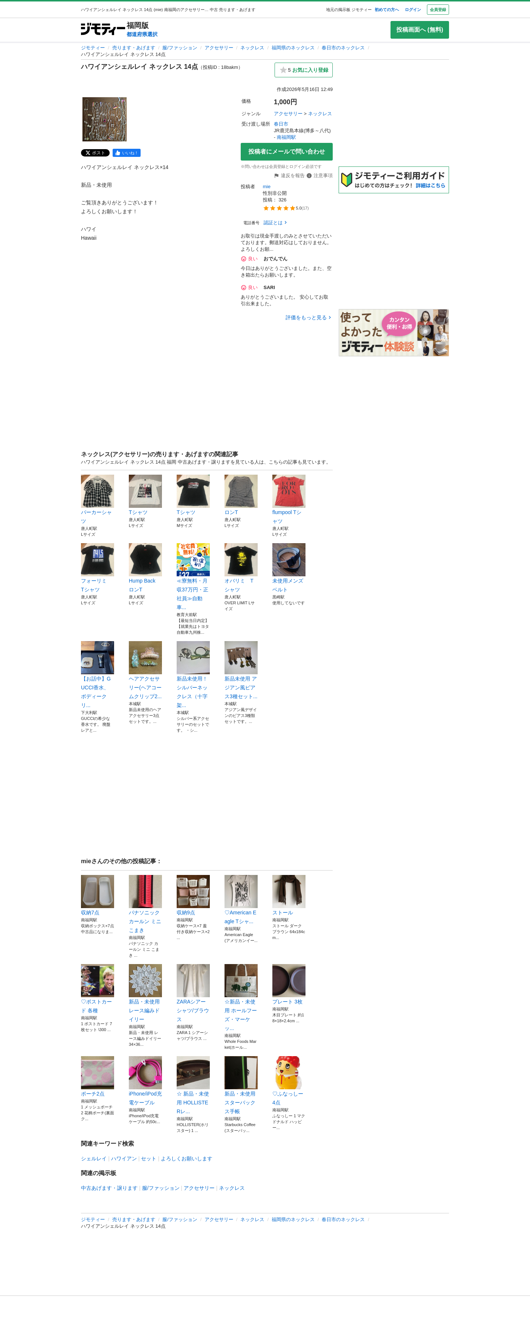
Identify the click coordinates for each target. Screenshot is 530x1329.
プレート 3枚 (288, 984)
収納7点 (97, 895)
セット (148, 1158)
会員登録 (438, 9)
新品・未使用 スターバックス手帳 (241, 1085)
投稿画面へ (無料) (419, 30)
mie (267, 186)
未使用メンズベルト (288, 568)
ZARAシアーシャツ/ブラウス (193, 993)
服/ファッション (179, 47)
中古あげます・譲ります (109, 1188)
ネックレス (252, 47)
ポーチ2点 (97, 1076)
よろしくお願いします (186, 1158)
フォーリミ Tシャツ (97, 568)
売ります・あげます (133, 47)
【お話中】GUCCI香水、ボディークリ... (97, 674)
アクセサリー (219, 47)
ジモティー (93, 47)
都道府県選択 (142, 34)
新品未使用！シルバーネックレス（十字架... (193, 674)
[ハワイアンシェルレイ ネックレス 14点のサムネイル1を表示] (104, 119)
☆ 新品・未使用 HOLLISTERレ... (193, 1085)
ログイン (413, 9)
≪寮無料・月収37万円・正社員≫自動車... (193, 576)
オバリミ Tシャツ (241, 568)
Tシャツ (145, 495)
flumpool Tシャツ (288, 499)
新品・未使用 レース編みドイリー (145, 993)
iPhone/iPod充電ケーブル (145, 1080)
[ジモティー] (103, 29)
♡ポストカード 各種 (97, 988)
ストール (288, 895)
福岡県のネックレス (293, 47)
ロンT (241, 495)
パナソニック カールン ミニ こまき (145, 904)
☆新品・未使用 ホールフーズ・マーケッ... (241, 997)
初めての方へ (387, 9)
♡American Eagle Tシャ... (241, 899)
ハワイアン (124, 1158)
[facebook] (127, 153)
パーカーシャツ (97, 499)
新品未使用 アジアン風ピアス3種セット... (241, 670)
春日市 (281, 124)
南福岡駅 (286, 137)
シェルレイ (94, 1158)
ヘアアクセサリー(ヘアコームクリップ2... (145, 670)
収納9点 (193, 895)
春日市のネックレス (343, 47)
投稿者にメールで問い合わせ (286, 151)
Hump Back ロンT (145, 568)
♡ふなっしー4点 (288, 1080)
